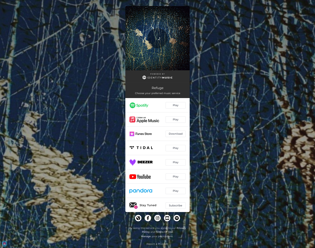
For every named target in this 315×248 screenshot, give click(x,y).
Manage (146, 236)
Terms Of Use (164, 231)
